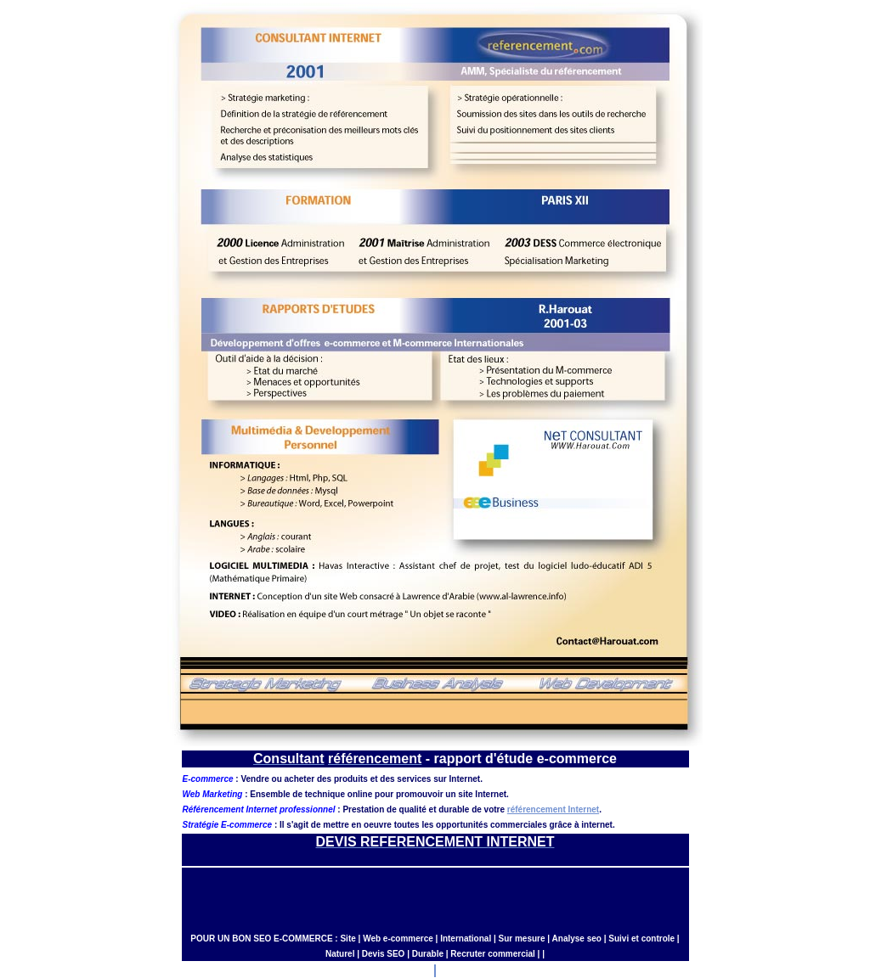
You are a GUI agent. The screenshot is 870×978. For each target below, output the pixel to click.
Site (347, 938)
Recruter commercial (492, 953)
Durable (427, 953)
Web (372, 938)
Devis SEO (383, 953)
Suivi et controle (641, 938)
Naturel (339, 953)
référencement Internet (553, 809)
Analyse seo (577, 938)
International (465, 938)
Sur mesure (522, 938)
